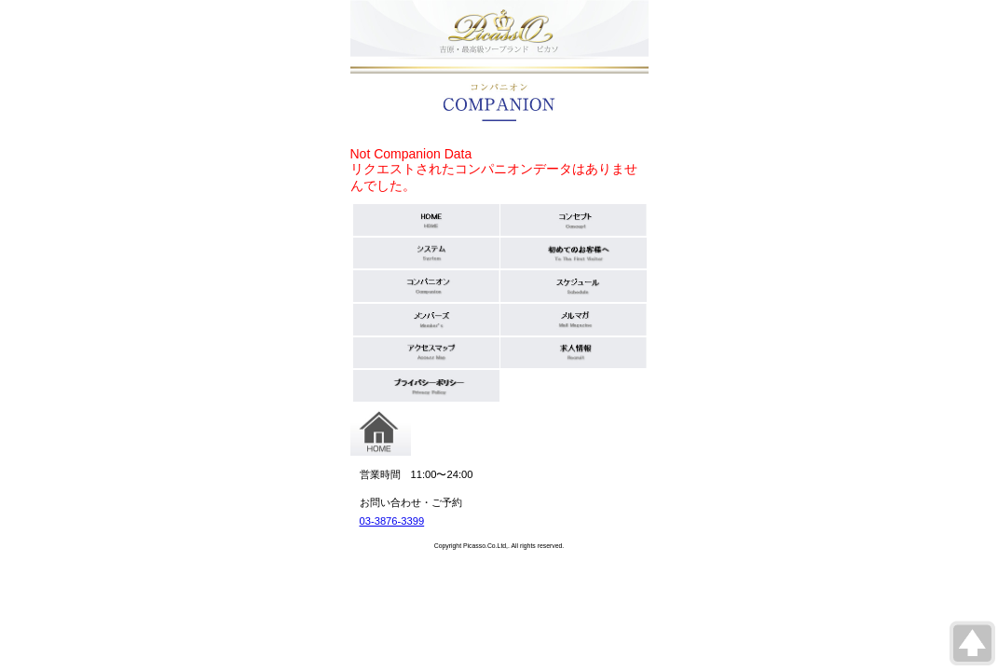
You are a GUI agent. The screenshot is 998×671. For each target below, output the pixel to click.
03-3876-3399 (392, 521)
